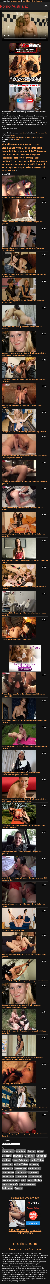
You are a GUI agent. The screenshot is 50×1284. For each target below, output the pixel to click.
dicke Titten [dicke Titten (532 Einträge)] (34, 151)
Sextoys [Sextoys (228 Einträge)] (11, 170)
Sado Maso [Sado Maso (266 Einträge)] (7, 1188)
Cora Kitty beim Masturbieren (12, 1083)
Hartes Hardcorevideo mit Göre (13, 930)
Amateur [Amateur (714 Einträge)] (19, 144)
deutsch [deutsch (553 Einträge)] (6, 151)
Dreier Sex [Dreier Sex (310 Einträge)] (7, 1164)
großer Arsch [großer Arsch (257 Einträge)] (20, 158)
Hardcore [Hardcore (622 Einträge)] (7, 161)
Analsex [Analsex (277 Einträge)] (29, 144)
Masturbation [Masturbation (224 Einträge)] (8, 164)
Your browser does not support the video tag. (25, 26)
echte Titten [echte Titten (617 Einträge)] (12, 154)
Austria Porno (19, 139)
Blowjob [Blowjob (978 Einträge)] (16, 147)
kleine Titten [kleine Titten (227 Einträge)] (29, 161)
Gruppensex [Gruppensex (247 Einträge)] (33, 158)
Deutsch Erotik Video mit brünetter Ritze (16, 639)
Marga (12, 135)
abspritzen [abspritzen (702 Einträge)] (8, 144)
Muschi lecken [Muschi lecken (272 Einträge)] (34, 1180)
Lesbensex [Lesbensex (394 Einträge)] (41, 161)
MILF (35, 137)
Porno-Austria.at (14, 6)
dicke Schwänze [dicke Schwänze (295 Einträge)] (19, 151)
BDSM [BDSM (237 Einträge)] (36, 144)
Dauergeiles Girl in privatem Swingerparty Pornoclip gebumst (24, 432)
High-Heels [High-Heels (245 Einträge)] (17, 161)
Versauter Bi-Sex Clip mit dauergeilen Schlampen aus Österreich (25, 981)
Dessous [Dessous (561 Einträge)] (37, 148)
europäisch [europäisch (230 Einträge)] (35, 155)
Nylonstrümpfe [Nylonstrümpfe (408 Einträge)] (16, 167)
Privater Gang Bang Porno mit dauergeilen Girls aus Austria (23, 197)
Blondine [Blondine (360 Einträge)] (6, 148)
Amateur (12, 137)
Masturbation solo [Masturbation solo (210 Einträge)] (23, 164)
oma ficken (26, 1)
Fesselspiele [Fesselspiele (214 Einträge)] (7, 158)
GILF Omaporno (26, 137)
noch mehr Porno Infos (9, 129)
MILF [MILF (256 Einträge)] (34, 164)
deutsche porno (37, 1)
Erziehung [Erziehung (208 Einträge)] (24, 155)
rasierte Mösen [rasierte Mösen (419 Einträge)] (33, 167)
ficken (18, 137)
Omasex (40, 137)
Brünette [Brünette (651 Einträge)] (27, 148)
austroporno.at (15, 1)
